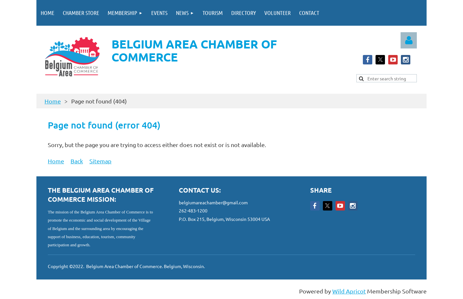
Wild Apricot (349, 291)
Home (53, 101)
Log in (409, 40)
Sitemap (100, 160)
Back (77, 160)
